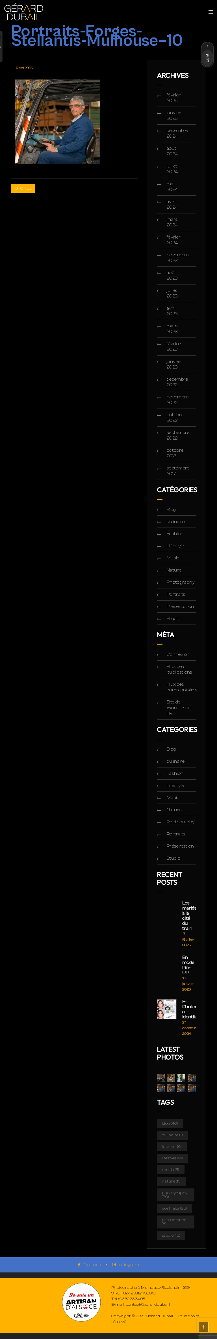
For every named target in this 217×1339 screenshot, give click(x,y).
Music (173, 558)
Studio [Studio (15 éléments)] (171, 1235)
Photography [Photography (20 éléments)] (175, 1195)
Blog (171, 509)
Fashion (175, 533)
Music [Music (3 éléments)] (170, 1170)
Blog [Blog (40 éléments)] (170, 1123)
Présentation (180, 606)
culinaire (176, 521)
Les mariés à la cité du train (189, 916)
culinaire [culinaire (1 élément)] (172, 1135)
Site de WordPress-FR (179, 708)
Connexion (178, 654)
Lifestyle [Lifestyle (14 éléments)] (172, 1158)
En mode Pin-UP (188, 965)
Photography (181, 582)
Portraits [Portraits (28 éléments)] (174, 1208)
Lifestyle (175, 545)
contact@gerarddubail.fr (149, 1304)
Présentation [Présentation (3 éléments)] (174, 1222)
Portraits (176, 594)
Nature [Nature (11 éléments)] (171, 1181)
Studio (173, 618)
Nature (174, 570)
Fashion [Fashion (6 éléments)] (172, 1146)
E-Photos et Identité (189, 1009)
